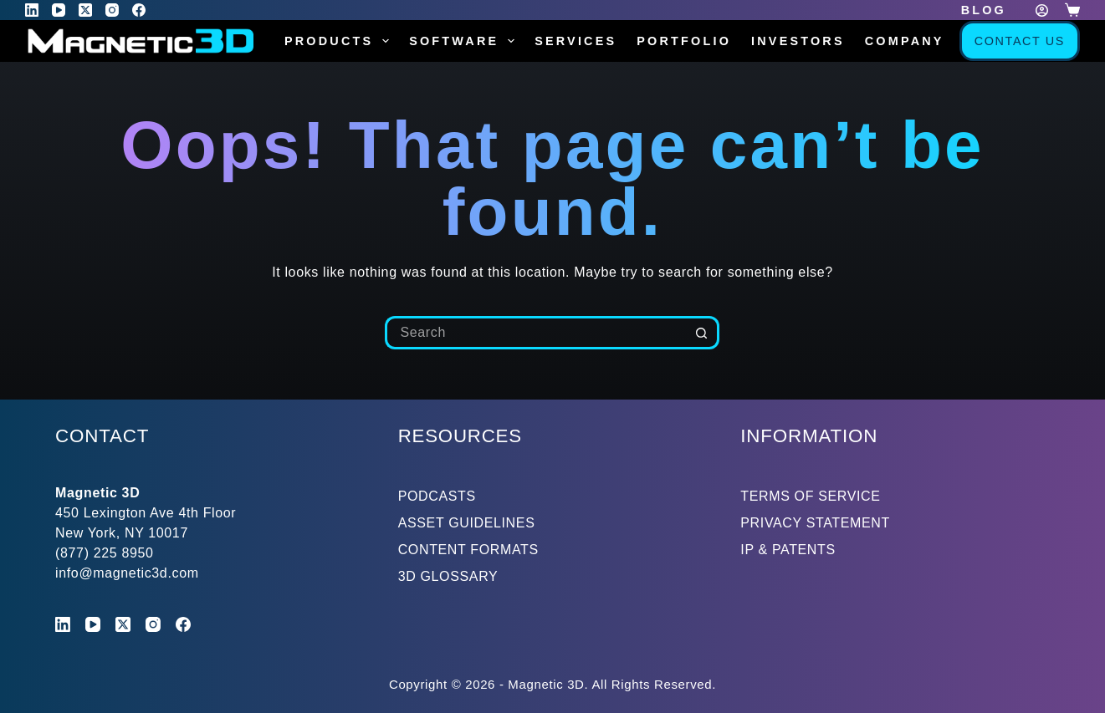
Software (465, 41)
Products (340, 41)
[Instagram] (112, 10)
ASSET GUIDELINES (466, 523)
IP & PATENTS (788, 549)
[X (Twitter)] (85, 10)
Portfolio (684, 41)
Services (575, 41)
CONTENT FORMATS (468, 549)
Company (916, 41)
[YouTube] (58, 10)
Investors (798, 41)
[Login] (1042, 10)
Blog (983, 10)
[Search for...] (535, 332)
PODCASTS (437, 496)
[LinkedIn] (31, 10)
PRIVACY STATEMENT (815, 523)
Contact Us (1020, 41)
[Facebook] (139, 10)
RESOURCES (460, 435)
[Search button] (702, 332)
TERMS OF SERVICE (810, 496)
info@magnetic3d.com (127, 573)
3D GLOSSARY (448, 576)
